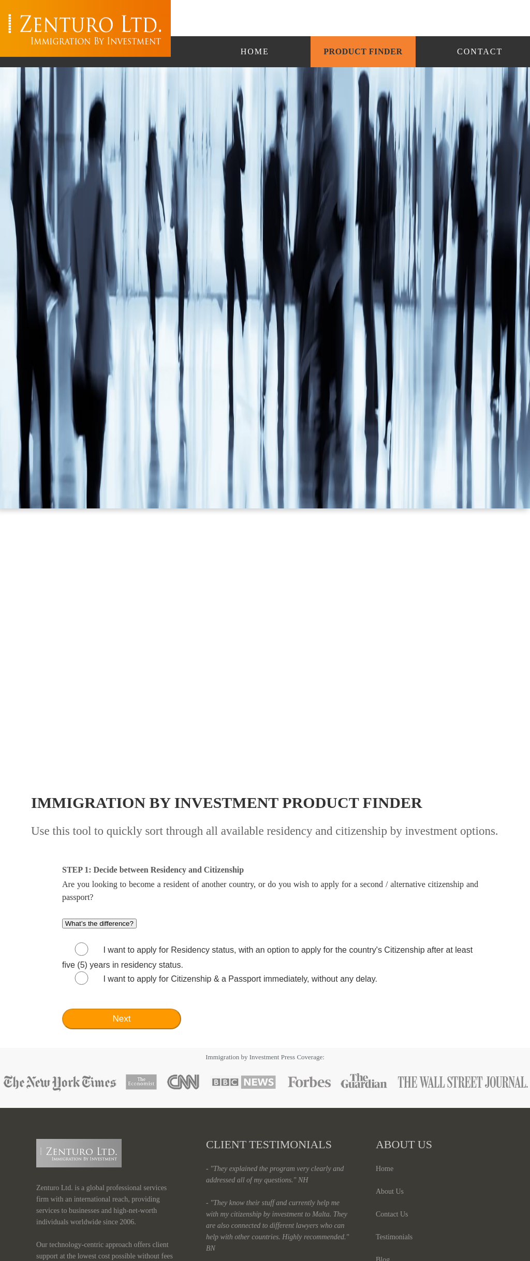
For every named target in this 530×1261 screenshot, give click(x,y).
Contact (480, 51)
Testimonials (394, 1237)
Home (255, 51)
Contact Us (392, 1214)
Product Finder (363, 51)
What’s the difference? (99, 923)
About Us (390, 1191)
